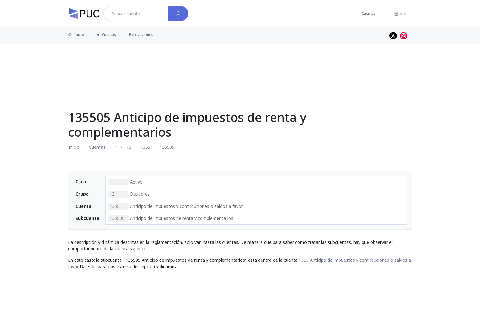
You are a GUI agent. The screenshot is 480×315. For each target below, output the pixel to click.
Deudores (129, 194)
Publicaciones (141, 34)
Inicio (76, 34)
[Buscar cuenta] (178, 13)
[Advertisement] (240, 64)
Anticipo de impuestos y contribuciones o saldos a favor (175, 206)
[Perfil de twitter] (393, 35)
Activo (125, 182)
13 (128, 147)
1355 (145, 147)
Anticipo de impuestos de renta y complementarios (170, 218)
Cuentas (369, 13)
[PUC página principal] (84, 13)
